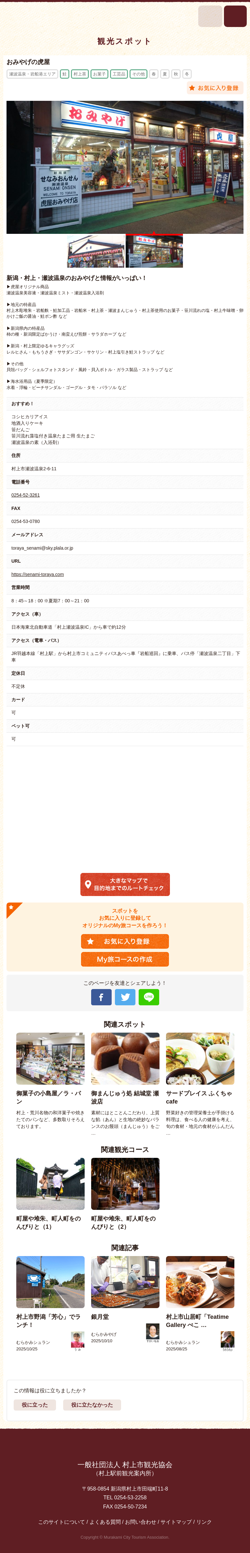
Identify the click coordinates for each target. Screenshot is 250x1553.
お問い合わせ (140, 1522)
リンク (204, 1522)
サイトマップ (176, 1522)
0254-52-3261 (25, 495)
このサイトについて (61, 1522)
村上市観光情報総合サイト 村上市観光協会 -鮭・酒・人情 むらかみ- (25, 16)
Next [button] (241, 1085)
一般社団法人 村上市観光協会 (125, 1469)
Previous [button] (9, 1085)
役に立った (35, 1405)
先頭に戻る (125, 1445)
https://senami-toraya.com (37, 574)
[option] (50, 1081)
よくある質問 (105, 1522)
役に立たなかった (92, 1405)
